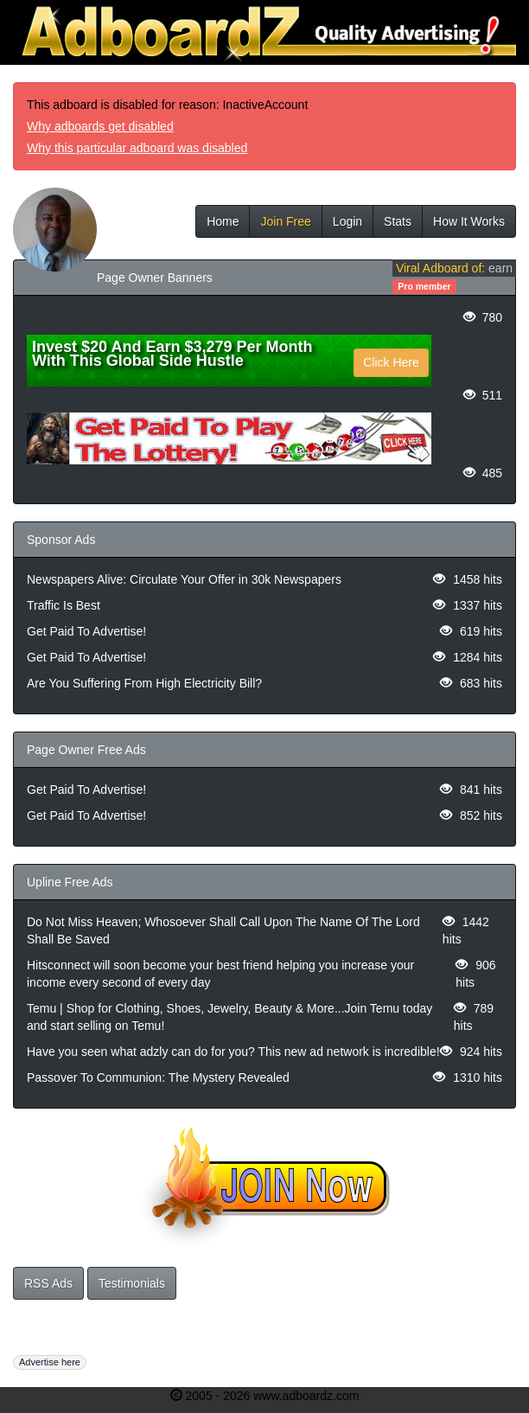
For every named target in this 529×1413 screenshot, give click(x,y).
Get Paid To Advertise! (86, 631)
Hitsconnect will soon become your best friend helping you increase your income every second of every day (220, 973)
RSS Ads (48, 1283)
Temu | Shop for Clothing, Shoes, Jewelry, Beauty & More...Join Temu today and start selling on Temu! (229, 1017)
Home (223, 221)
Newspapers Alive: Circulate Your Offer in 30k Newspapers (184, 579)
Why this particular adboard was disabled (137, 148)
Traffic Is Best (63, 605)
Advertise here (49, 1362)
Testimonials (132, 1283)
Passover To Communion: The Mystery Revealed (158, 1077)
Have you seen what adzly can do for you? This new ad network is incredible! (233, 1051)
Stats (397, 221)
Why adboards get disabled (100, 126)
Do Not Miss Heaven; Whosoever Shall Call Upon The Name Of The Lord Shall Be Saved (223, 930)
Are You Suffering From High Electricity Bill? (144, 683)
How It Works (469, 221)
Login (347, 221)
